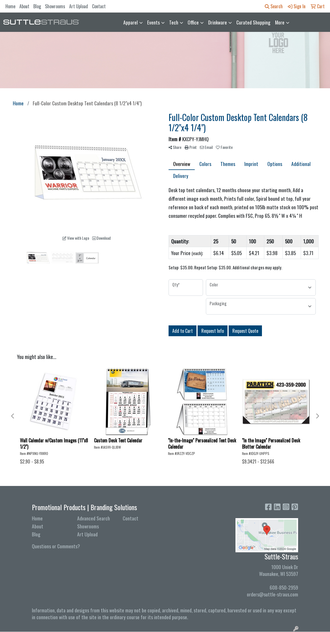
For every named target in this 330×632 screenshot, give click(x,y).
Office (193, 22)
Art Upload (78, 6)
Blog (37, 6)
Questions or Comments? (56, 546)
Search (274, 6)
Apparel (130, 22)
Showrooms (55, 6)
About (24, 6)
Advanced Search (93, 518)
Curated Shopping (253, 22)
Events (153, 22)
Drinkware (217, 22)
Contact (99, 6)
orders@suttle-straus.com (272, 594)
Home (10, 6)
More (279, 22)
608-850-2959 (284, 587)
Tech (173, 22)
